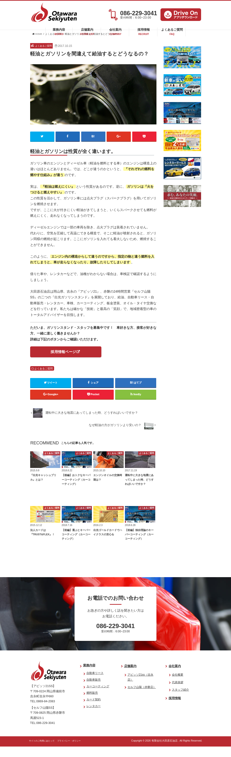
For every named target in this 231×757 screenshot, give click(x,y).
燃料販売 (92, 703)
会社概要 (177, 685)
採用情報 (143, 33)
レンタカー (93, 716)
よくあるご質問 (172, 33)
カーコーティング (97, 696)
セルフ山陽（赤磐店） (141, 697)
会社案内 (115, 33)
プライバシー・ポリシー (77, 751)
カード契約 (93, 710)
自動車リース (95, 683)
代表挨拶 (177, 692)
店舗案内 (87, 33)
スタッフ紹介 (180, 700)
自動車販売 (93, 690)
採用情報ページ (63, 362)
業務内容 (59, 33)
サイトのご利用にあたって (44, 751)
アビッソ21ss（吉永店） (140, 687)
